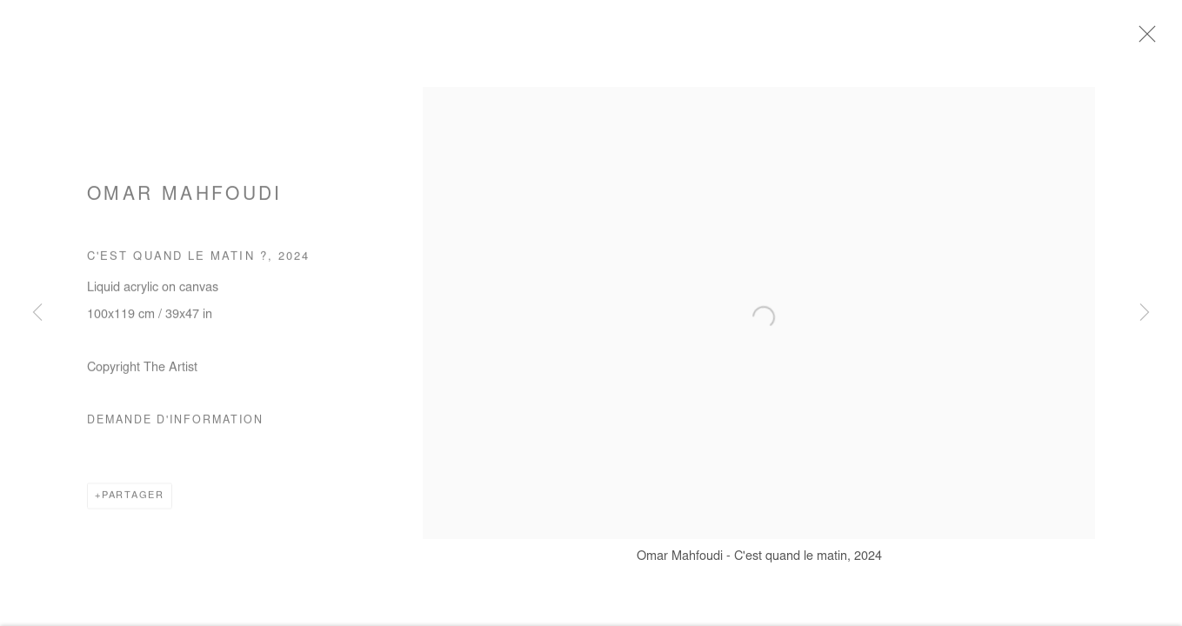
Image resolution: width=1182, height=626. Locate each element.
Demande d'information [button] (175, 425)
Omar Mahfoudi (185, 201)
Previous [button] (37, 313)
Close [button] (1151, 39)
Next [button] (1144, 313)
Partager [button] (133, 500)
